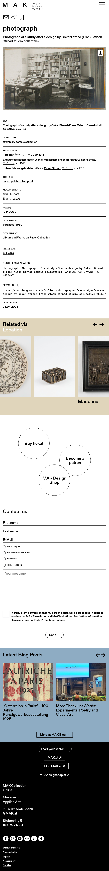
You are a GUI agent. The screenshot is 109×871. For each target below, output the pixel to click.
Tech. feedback (14, 565)
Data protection (10, 852)
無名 (18, 155)
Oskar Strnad (52, 168)
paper (6, 181)
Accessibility (9, 861)
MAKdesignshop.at (54, 775)
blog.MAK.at (54, 766)
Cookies (7, 865)
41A (5, 253)
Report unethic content (18, 552)
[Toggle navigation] (102, 5)
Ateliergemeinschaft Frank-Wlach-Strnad (69, 159)
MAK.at (54, 757)
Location (12, 330)
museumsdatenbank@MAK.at (18, 811)
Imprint (6, 856)
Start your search (54, 749)
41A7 (11, 253)
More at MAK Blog (54, 734)
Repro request (14, 546)
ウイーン (27, 155)
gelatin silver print (22, 181)
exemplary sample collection (20, 142)
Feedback (12, 559)
